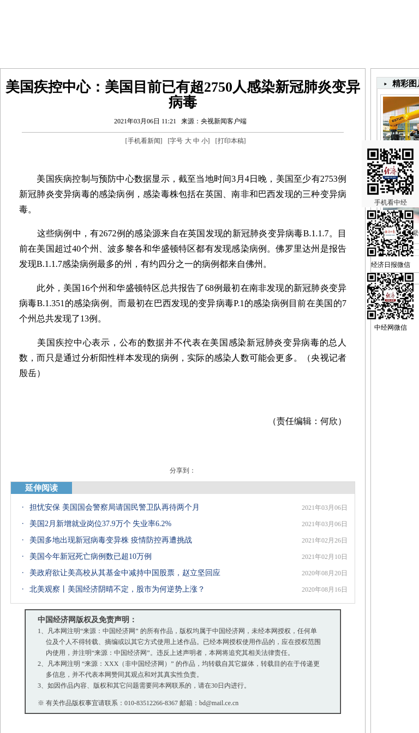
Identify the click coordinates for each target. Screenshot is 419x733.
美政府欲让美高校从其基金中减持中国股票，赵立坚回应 (124, 573)
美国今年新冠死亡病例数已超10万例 (90, 556)
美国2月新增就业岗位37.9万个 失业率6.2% (100, 524)
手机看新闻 (144, 141)
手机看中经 (390, 159)
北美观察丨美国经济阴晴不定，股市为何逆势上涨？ (117, 589)
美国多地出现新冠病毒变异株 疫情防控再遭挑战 (110, 540)
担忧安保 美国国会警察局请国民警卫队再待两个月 (114, 507)
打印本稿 (231, 141)
